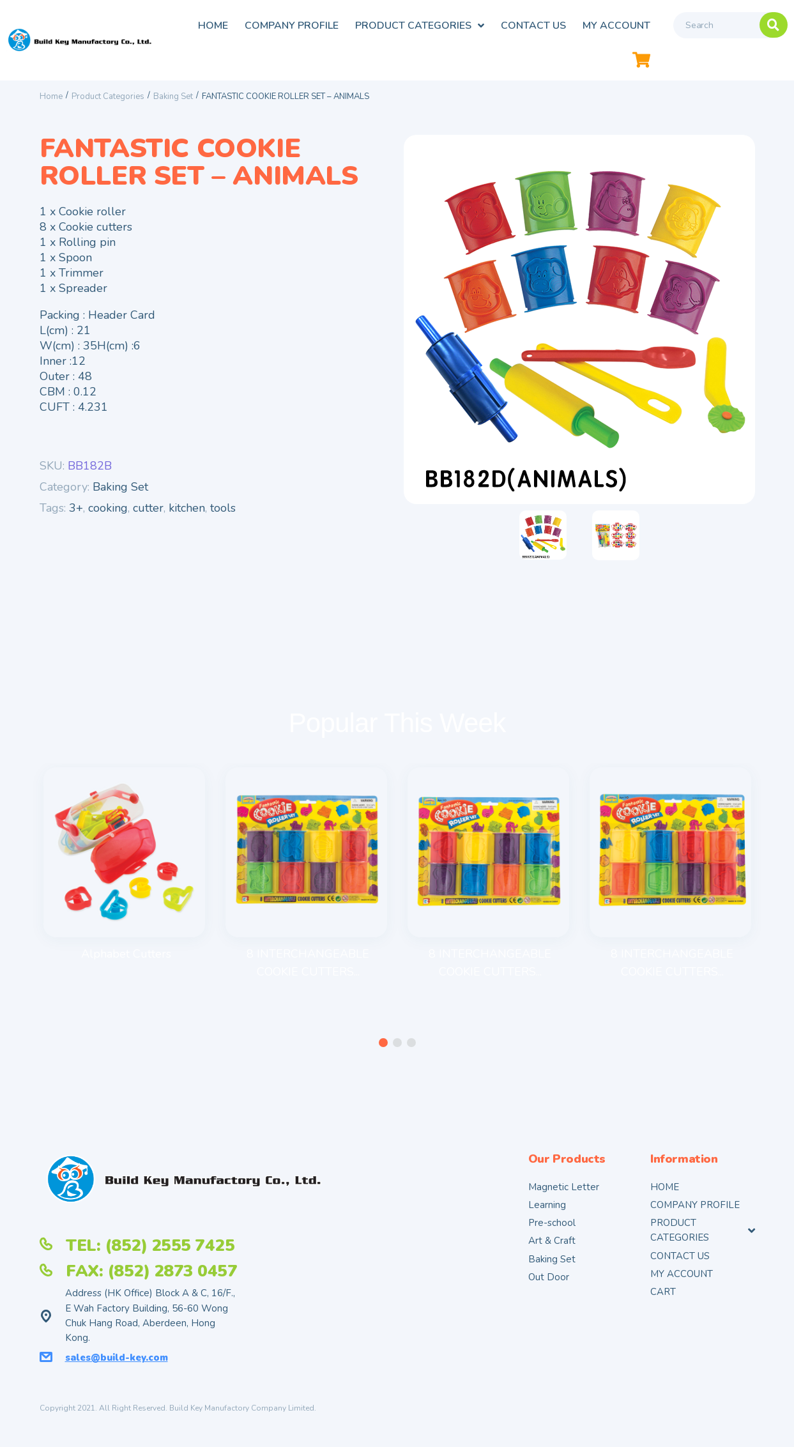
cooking (108, 508)
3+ (76, 508)
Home (51, 96)
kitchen (187, 508)
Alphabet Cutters (126, 953)
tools (223, 508)
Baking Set (173, 96)
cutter (148, 508)
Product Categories (108, 96)
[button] (383, 1043)
